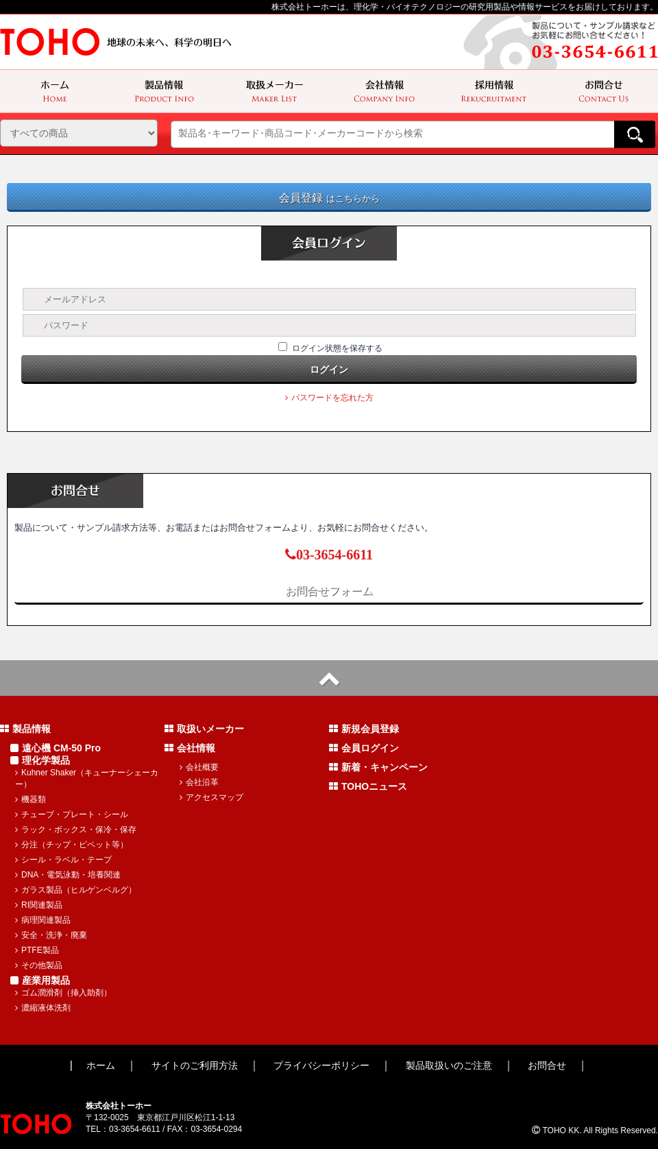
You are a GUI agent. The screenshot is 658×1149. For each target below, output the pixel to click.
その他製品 (38, 965)
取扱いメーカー (204, 728)
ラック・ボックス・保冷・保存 (75, 829)
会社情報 (189, 747)
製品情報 (25, 728)
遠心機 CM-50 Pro (55, 747)
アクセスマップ (211, 797)
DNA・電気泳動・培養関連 (68, 875)
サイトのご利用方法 (194, 1065)
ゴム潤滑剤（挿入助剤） (63, 992)
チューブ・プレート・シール (71, 814)
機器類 (30, 799)
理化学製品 (40, 760)
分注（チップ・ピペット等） (71, 844)
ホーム (100, 1065)
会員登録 (329, 198)
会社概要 (199, 767)
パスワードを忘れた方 (329, 397)
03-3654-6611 (329, 554)
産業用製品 (40, 980)
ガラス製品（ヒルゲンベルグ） (75, 890)
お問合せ (547, 1065)
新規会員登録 (364, 728)
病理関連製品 (43, 920)
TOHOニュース (368, 786)
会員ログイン (364, 747)
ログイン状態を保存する (337, 348)
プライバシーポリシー (321, 1065)
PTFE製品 (37, 950)
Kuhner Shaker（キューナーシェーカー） (86, 778)
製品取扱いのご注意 (449, 1065)
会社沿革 (199, 782)
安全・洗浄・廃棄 (51, 935)
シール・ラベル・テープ (63, 859)
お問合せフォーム (329, 590)
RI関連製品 (38, 905)
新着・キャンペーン (378, 767)
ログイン (329, 369)
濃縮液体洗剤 (43, 1008)
